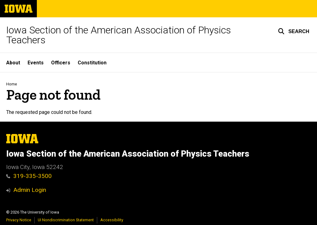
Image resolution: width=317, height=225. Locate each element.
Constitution (92, 63)
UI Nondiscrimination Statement (66, 220)
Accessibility (111, 220)
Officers (60, 63)
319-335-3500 (29, 176)
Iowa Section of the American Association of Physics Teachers (118, 35)
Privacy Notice (18, 220)
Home (11, 84)
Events (36, 63)
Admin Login (29, 189)
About (13, 63)
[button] (293, 31)
